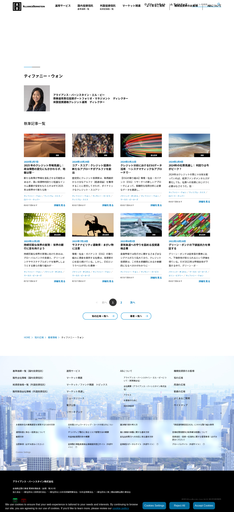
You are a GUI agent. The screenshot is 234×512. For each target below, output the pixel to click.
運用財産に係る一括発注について (30, 432)
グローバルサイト (155, 4)
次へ (132, 302)
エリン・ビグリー (176, 275)
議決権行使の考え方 (129, 424)
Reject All (179, 505)
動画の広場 (179, 391)
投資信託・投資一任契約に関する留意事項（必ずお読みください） (194, 438)
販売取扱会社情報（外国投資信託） (31, 391)
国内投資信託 (85, 13)
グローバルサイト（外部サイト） (188, 444)
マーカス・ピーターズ (129, 199)
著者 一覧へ (139, 316)
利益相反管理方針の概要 (79, 436)
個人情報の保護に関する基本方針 (134, 432)
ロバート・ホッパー (32, 199)
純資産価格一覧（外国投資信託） (30, 384)
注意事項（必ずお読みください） (30, 444)
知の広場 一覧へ (103, 316)
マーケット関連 (131, 12)
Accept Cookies (204, 505)
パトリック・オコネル (129, 196)
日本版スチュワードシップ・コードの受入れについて (90, 426)
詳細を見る (59, 205)
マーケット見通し (75, 391)
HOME (27, 337)
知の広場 (39, 337)
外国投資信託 (108, 13)
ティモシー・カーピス (101, 196)
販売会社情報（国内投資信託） (29, 377)
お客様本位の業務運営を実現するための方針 (35, 424)
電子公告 (71, 405)
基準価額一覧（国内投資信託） (29, 370)
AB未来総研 (129, 405)
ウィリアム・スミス (52, 196)
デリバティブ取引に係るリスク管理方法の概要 (88, 432)
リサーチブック (74, 412)
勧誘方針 (20, 436)
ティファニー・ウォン (33, 196)
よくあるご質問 (155, 12)
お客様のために (130, 400)
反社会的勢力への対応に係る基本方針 (136, 436)
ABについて (214, 12)
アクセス (127, 394)
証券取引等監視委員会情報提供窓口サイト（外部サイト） (90, 445)
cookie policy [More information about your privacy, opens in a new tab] (120, 508)
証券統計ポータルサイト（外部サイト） (139, 444)
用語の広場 (179, 384)
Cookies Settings (23, 451)
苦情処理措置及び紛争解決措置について (189, 432)
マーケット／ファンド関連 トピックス (86, 384)
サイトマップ (178, 4)
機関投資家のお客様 (186, 12)
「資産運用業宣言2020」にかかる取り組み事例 (193, 424)
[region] (117, 505)
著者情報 (52, 337)
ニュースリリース (75, 398)
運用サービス (63, 12)
